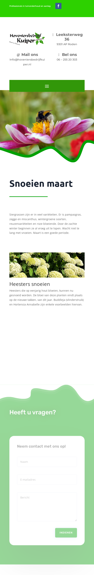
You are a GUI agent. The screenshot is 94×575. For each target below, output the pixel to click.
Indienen (66, 527)
